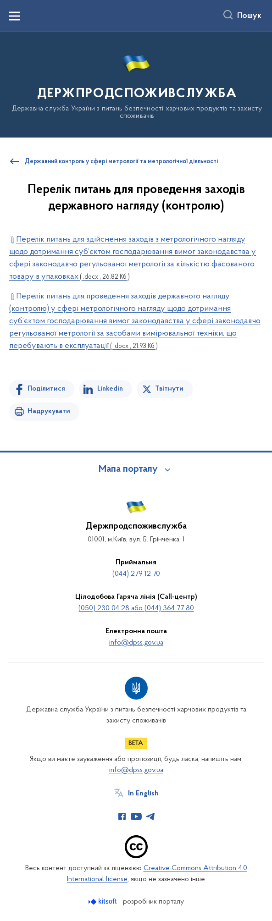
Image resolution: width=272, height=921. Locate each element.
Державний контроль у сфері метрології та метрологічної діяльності (121, 162)
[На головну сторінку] (136, 84)
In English (143, 793)
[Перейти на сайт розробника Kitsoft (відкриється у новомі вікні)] (103, 901)
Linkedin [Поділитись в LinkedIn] (110, 388)
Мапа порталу (128, 469)
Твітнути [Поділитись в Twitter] (169, 388)
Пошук (249, 16)
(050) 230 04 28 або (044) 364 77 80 (136, 608)
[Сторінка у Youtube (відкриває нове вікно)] (136, 816)
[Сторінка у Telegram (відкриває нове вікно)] (150, 816)
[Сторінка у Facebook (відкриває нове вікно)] (122, 816)
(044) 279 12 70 (136, 574)
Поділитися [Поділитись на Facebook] (46, 388)
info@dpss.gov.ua (136, 642)
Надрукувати (49, 411)
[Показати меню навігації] (15, 16)
